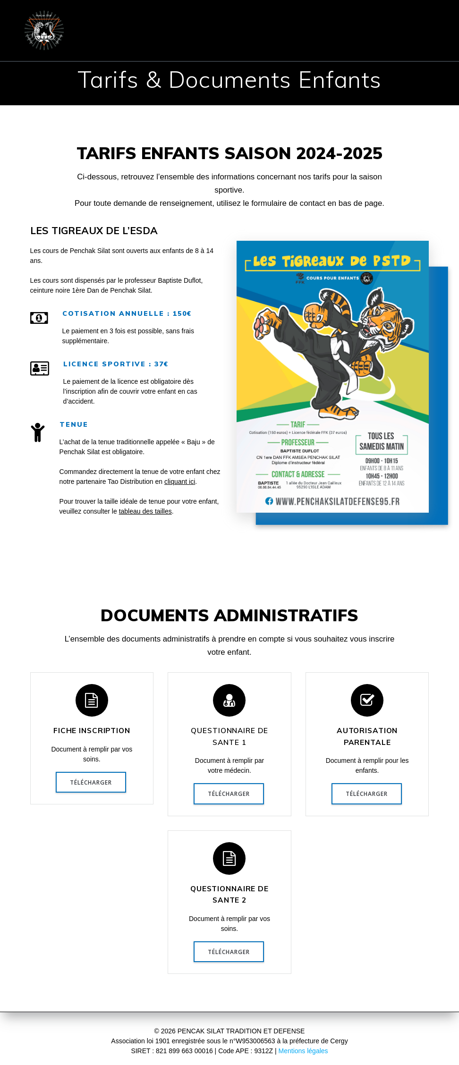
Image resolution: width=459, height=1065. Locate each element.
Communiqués (171, 42)
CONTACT (106, 42)
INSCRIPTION (378, 18)
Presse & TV (301, 42)
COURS (311, 18)
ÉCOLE (170, 18)
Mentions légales (303, 1051)
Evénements (238, 42)
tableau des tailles (145, 511)
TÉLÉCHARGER (91, 782)
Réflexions (362, 42)
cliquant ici (179, 481)
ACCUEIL (120, 18)
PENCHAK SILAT (239, 18)
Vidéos (415, 42)
